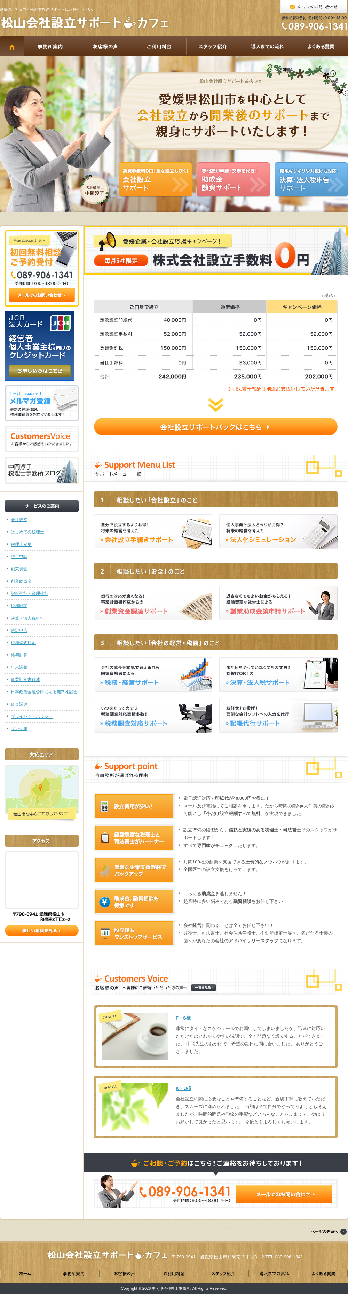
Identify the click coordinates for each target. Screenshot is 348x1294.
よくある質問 (321, 46)
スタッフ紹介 (213, 46)
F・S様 (183, 1018)
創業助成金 (21, 581)
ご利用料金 (159, 46)
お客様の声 (105, 46)
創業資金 (19, 568)
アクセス (42, 880)
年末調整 (19, 667)
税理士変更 (21, 544)
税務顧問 (19, 605)
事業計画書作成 (25, 679)
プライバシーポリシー (32, 716)
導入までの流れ (267, 46)
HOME (12, 46)
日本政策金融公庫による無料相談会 (44, 691)
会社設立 (19, 519)
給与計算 (19, 654)
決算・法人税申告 (27, 618)
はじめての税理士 (27, 531)
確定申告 (19, 630)
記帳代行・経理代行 (29, 593)
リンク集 (19, 728)
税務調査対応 (23, 642)
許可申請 (19, 556)
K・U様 (183, 1088)
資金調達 (19, 704)
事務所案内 (51, 46)
